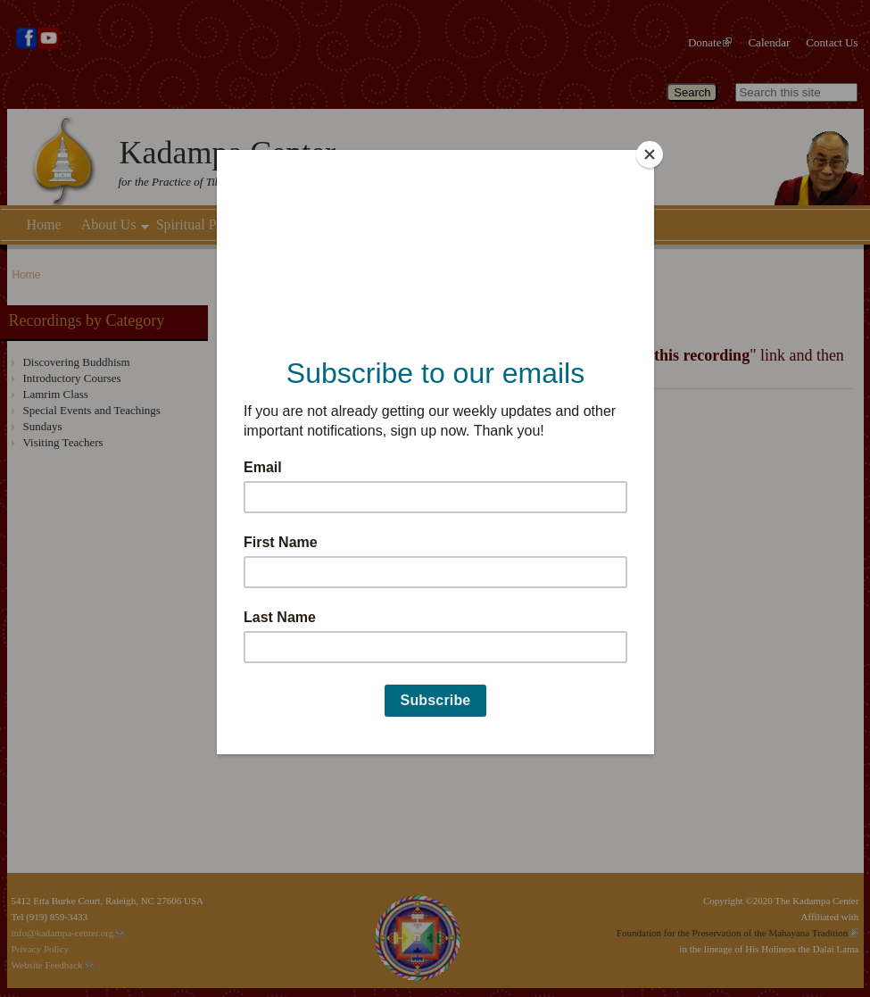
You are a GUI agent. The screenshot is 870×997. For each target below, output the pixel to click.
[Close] (649, 154)
